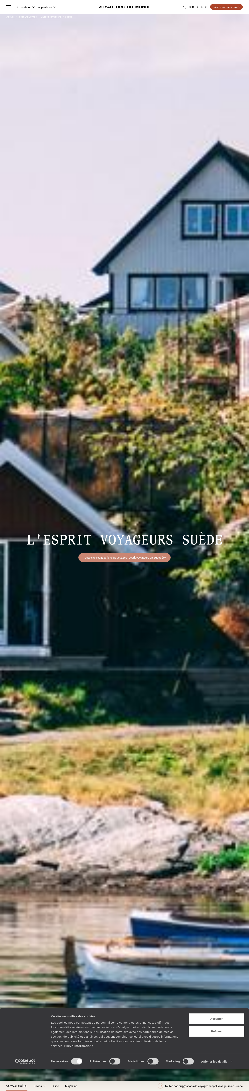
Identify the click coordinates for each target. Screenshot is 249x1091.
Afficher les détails (214, 1083)
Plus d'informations (78, 1067)
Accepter (216, 1040)
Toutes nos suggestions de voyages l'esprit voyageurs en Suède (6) (124, 557)
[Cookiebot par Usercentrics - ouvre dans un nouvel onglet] (25, 1083)
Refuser (216, 1053)
